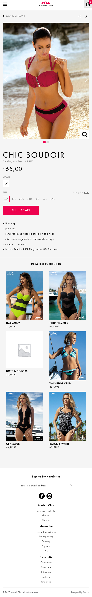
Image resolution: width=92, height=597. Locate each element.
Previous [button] (6, 80)
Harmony (13, 323)
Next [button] (86, 80)
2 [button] (47, 142)
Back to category (15, 15)
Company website (46, 510)
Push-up (46, 576)
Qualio (86, 592)
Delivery (46, 541)
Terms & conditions (46, 531)
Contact (46, 520)
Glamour (13, 443)
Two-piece (46, 567)
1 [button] (44, 142)
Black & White (59, 443)
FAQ (46, 551)
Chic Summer (58, 323)
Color (6, 176)
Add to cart (20, 210)
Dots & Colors (17, 371)
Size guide (78, 192)
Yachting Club (60, 383)
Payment (46, 546)
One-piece (46, 562)
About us (46, 515)
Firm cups (46, 581)
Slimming (46, 572)
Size (46, 192)
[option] (46, 81)
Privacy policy (46, 536)
